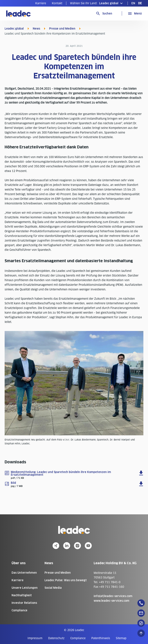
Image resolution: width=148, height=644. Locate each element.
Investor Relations (24, 602)
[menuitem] (40, 3)
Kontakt (57, 3)
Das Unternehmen (24, 572)
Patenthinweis (100, 638)
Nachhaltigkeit (22, 595)
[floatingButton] (141, 603)
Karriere (40, 3)
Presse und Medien (62, 28)
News (36, 28)
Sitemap (121, 638)
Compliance (19, 610)
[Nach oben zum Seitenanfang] (141, 633)
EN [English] (133, 3)
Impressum (35, 638)
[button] (97, 3)
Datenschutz (56, 638)
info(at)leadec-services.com (113, 596)
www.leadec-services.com (111, 600)
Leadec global (14, 28)
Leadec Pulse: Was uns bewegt (66, 580)
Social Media (53, 587)
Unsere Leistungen (25, 587)
